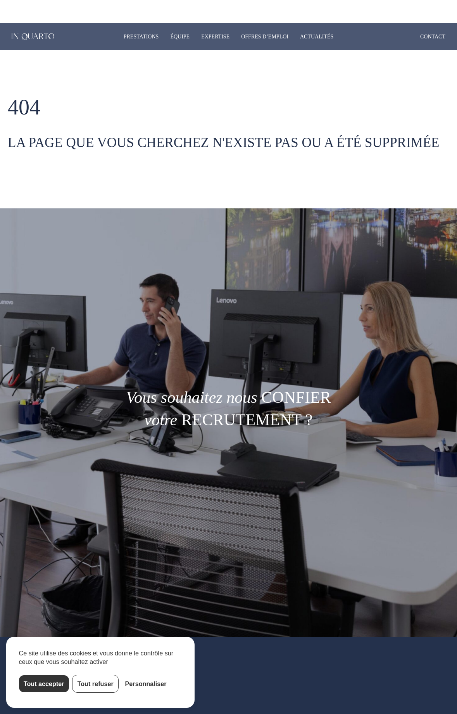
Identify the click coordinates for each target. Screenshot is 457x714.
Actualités (316, 37)
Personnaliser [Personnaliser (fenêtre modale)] (146, 683)
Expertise (215, 37)
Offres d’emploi (264, 37)
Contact (432, 37)
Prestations (141, 37)
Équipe (180, 37)
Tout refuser (96, 683)
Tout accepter (44, 683)
